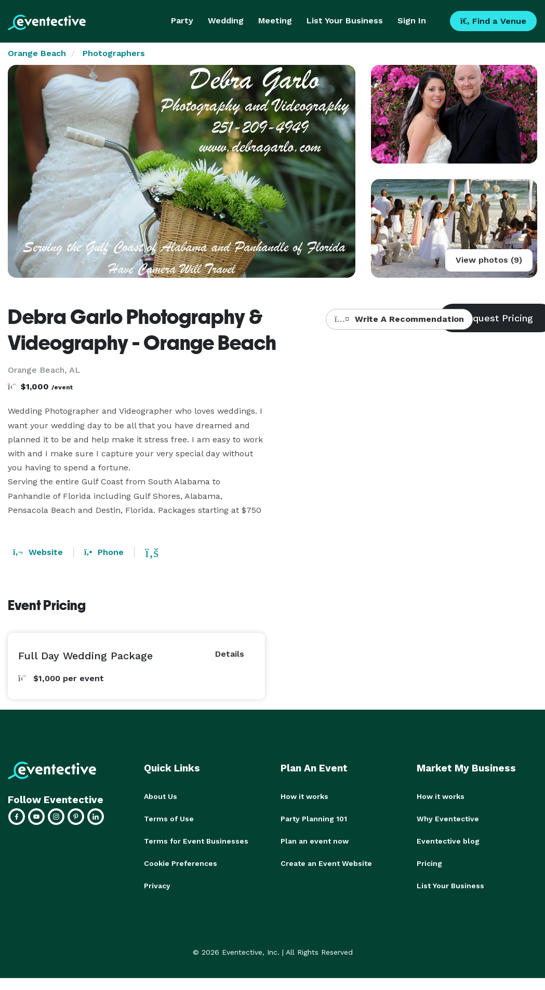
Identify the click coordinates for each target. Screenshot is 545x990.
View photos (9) (489, 260)
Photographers (114, 53)
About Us (160, 796)
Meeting (275, 20)
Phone (104, 552)
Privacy (157, 883)
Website (38, 552)
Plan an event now (315, 840)
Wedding (226, 20)
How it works (304, 796)
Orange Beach (37, 53)
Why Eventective (448, 818)
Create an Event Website (326, 862)
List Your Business (345, 20)
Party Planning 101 (314, 818)
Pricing (429, 862)
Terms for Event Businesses (196, 840)
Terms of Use (169, 818)
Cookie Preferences (180, 862)
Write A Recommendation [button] (399, 319)
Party (182, 20)
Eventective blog (448, 840)
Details (229, 654)
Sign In (411, 20)
